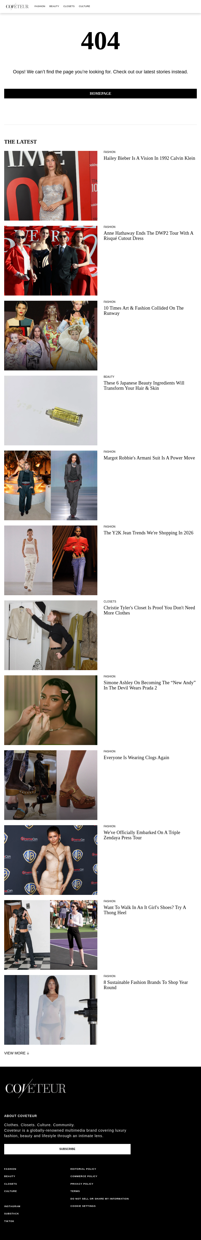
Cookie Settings (83, 1206)
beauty (54, 6)
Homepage (100, 94)
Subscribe (67, 1149)
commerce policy (83, 1176)
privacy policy (81, 1184)
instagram (12, 1206)
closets (69, 6)
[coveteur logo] (17, 6)
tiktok (9, 1221)
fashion (40, 6)
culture (84, 6)
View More (17, 1053)
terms (75, 1191)
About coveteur (20, 1116)
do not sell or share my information (99, 1198)
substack (11, 1213)
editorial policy (83, 1169)
